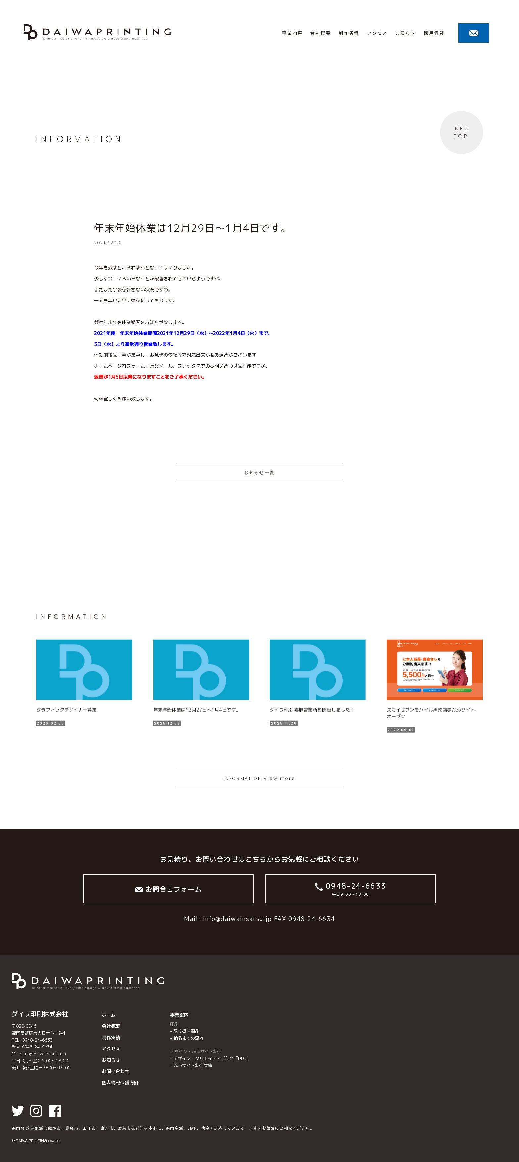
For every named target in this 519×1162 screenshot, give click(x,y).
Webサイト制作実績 (192, 1065)
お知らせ (111, 1060)
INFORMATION (80, 139)
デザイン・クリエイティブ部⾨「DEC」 (211, 1058)
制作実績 (111, 1037)
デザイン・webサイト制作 (196, 1051)
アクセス (111, 1049)
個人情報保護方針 (120, 1082)
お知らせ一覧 (259, 472)
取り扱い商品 (186, 1031)
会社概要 (111, 1026)
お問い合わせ (115, 1071)
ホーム (109, 1015)
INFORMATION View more (260, 799)
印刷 (174, 1024)
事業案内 (179, 1015)
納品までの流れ (188, 1038)
